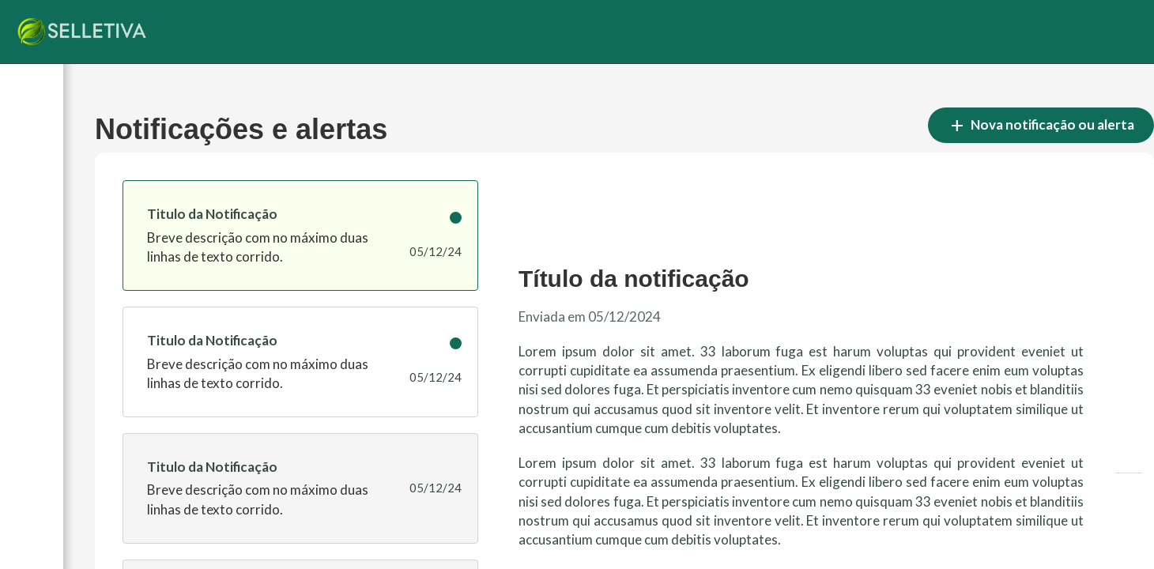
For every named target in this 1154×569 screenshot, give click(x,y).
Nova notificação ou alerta (1041, 126)
